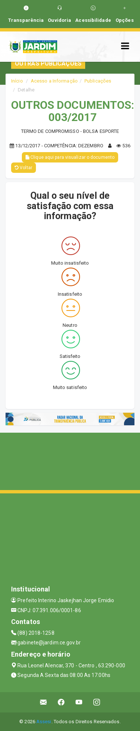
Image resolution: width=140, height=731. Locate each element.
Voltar (23, 167)
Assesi (43, 721)
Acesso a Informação (54, 81)
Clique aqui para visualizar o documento (70, 157)
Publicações (97, 81)
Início (17, 81)
